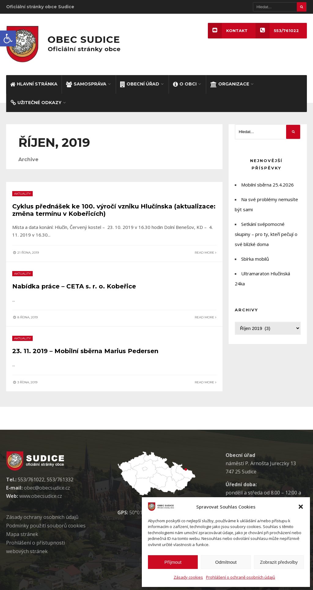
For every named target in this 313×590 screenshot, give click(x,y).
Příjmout (173, 562)
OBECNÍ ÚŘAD (139, 84)
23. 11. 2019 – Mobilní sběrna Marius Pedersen (85, 351)
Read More (205, 253)
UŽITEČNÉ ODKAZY (36, 102)
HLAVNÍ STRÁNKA (33, 84)
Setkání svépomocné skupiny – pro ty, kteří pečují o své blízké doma (266, 234)
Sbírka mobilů (255, 259)
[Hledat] (280, 7)
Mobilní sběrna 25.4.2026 (267, 185)
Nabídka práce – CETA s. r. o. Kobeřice (74, 286)
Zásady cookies (188, 577)
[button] (8, 38)
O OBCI (185, 84)
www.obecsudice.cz (40, 496)
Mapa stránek (22, 534)
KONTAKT (228, 30)
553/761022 (277, 30)
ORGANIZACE (229, 84)
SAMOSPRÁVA (86, 84)
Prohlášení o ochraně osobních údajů (240, 577)
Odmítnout (226, 562)
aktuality (22, 194)
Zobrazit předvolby (279, 562)
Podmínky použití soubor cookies (46, 525)
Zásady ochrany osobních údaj (42, 517)
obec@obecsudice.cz (47, 487)
